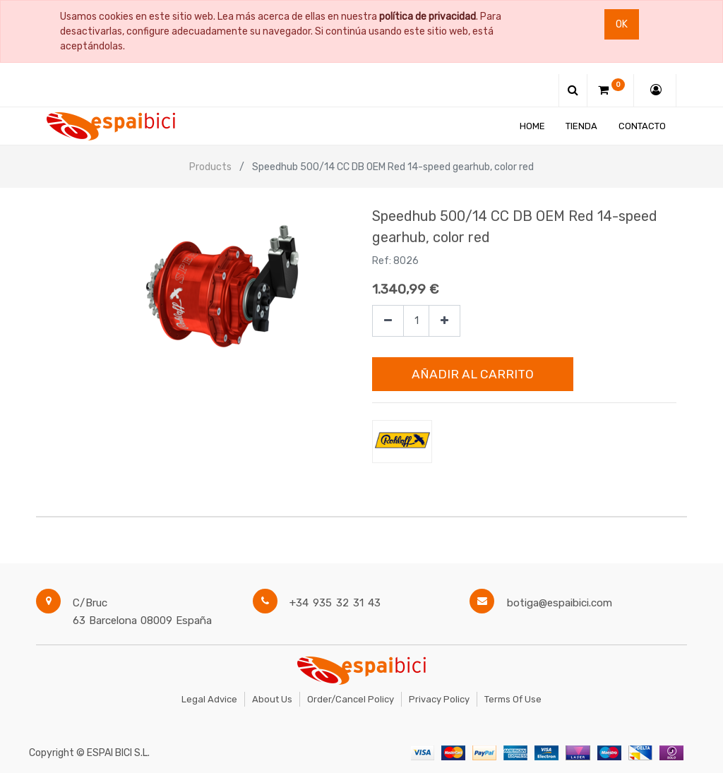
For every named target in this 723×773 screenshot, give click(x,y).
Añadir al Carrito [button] (473, 374)
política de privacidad (427, 17)
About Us (272, 699)
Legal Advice (209, 699)
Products (210, 167)
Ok (622, 24)
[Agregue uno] (444, 321)
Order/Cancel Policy (350, 699)
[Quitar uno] (388, 321)
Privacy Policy (439, 699)
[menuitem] (532, 126)
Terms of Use (513, 699)
